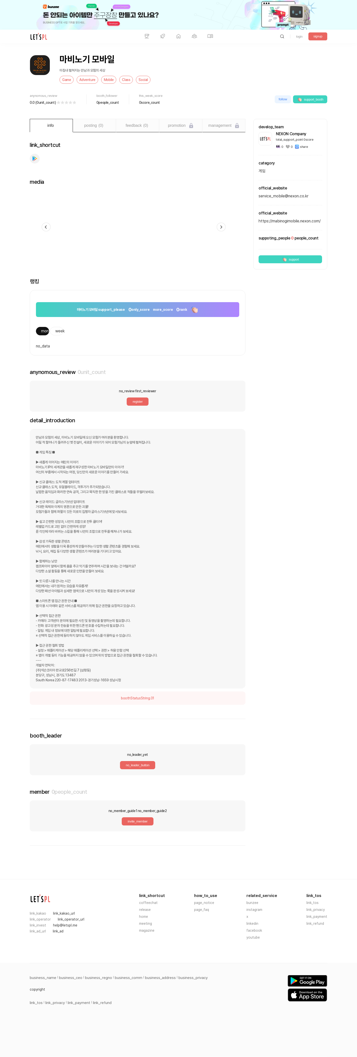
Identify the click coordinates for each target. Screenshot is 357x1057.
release (145, 910)
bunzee (252, 903)
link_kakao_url (64, 913)
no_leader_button (137, 765)
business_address (160, 978)
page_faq (201, 910)
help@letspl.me (65, 925)
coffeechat (148, 903)
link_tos (312, 903)
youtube (253, 937)
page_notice (204, 903)
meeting (145, 923)
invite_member (138, 821)
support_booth (310, 99)
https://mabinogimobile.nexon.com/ (290, 221)
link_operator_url (71, 919)
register (138, 401)
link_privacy (315, 910)
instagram (254, 910)
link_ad (58, 931)
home (143, 917)
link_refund (315, 923)
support (290, 259)
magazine (146, 930)
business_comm (128, 978)
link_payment (316, 917)
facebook (254, 930)
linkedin (252, 923)
